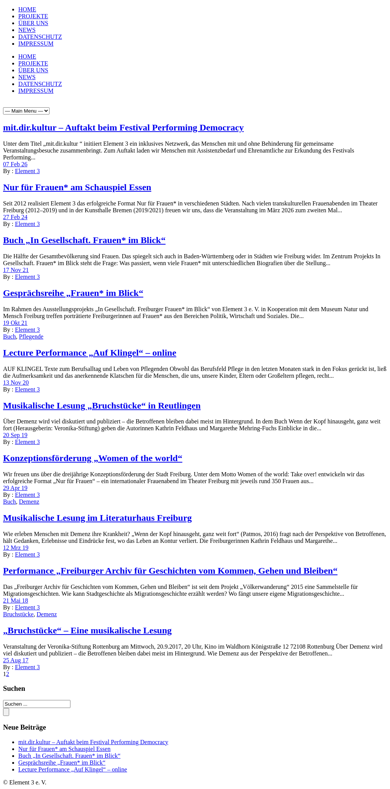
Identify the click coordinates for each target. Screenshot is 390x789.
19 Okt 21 (15, 323)
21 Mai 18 (15, 600)
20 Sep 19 (15, 435)
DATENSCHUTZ (40, 36)
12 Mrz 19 (16, 547)
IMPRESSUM (35, 43)
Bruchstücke (18, 614)
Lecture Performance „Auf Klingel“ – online (89, 353)
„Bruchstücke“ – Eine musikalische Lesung (87, 630)
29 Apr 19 (15, 488)
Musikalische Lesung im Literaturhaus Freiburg (97, 518)
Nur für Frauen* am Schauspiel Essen (77, 187)
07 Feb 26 (15, 164)
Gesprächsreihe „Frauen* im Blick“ (73, 293)
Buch (9, 336)
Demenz (29, 501)
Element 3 (27, 171)
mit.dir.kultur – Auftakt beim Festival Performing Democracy (123, 127)
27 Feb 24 (15, 217)
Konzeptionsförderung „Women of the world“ (92, 458)
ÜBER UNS (33, 23)
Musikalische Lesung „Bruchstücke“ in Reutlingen (102, 405)
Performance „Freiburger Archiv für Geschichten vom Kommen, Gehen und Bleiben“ (170, 571)
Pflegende (31, 336)
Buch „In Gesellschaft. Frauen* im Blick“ (84, 240)
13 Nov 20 (16, 382)
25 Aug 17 (16, 660)
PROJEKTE (33, 16)
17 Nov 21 (16, 270)
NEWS (26, 30)
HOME (27, 9)
